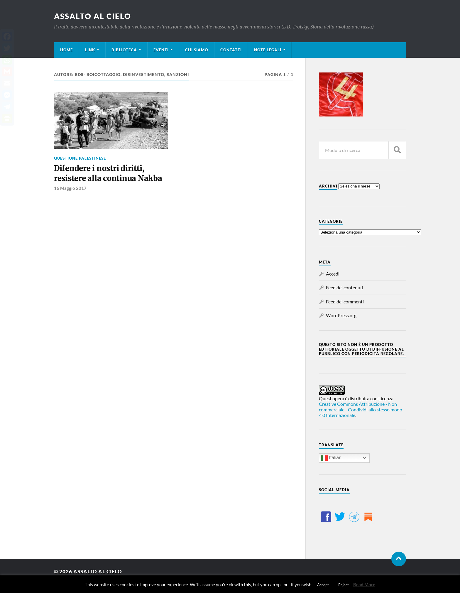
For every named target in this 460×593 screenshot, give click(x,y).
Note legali (267, 50)
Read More (364, 584)
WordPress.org (341, 315)
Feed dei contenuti (344, 287)
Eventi (161, 50)
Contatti (231, 50)
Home (66, 50)
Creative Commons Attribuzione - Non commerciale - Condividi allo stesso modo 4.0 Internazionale (360, 409)
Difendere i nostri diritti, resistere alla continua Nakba (108, 173)
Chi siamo (196, 50)
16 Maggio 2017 (70, 188)
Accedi (332, 273)
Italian (331, 458)
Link (90, 50)
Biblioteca (124, 50)
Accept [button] (323, 584)
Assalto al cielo (92, 16)
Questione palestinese (80, 158)
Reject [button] (343, 584)
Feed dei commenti (345, 301)
